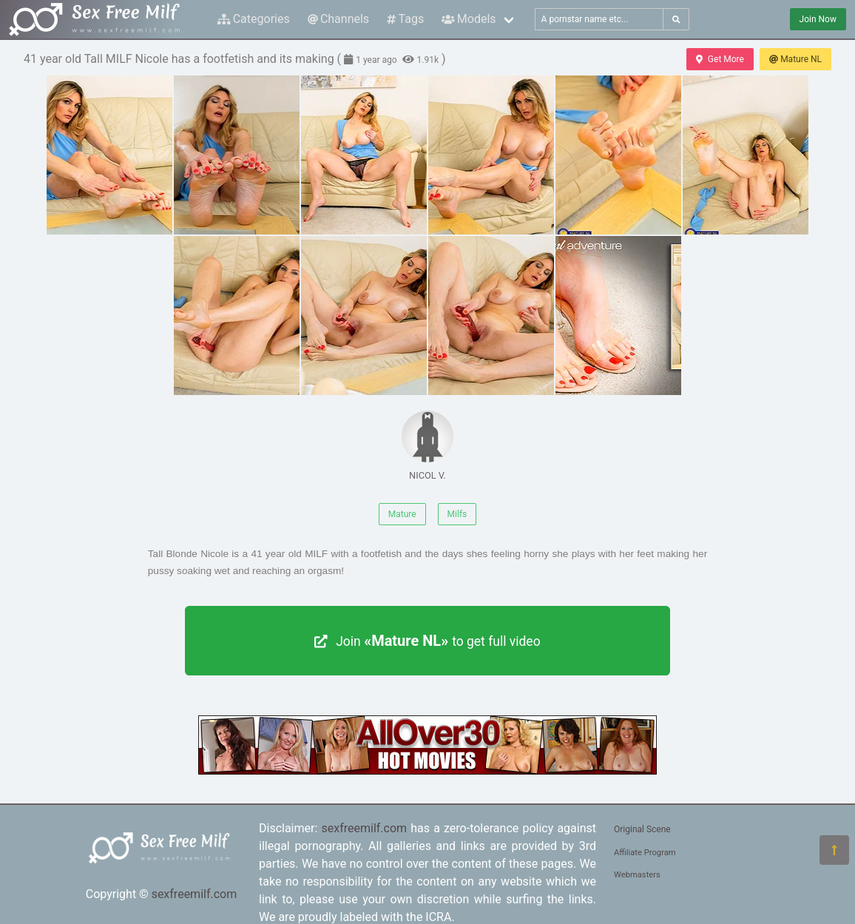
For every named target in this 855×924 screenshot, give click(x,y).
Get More (719, 59)
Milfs (457, 514)
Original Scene (642, 829)
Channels (338, 19)
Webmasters (637, 875)
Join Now (818, 19)
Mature (402, 514)
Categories (253, 19)
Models (469, 19)
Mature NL (795, 59)
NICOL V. (427, 446)
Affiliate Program (645, 852)
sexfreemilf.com (194, 894)
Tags (405, 19)
